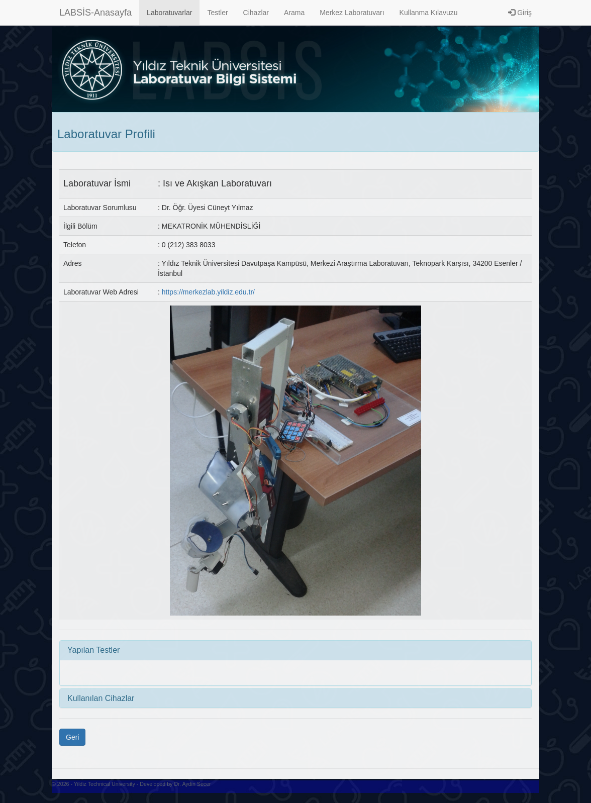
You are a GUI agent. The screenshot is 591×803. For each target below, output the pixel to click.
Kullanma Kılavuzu (429, 13)
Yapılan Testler (93, 650)
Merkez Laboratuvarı (352, 13)
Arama (294, 13)
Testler (217, 13)
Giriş (520, 13)
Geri (72, 737)
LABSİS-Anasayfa (95, 13)
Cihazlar (256, 13)
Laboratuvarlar (169, 13)
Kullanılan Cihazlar (100, 698)
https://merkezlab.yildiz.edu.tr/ (208, 292)
